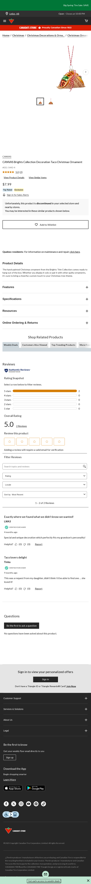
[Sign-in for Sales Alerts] (15, 194)
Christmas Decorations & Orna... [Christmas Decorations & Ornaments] (46, 35)
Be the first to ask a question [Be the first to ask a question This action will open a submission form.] (22, 625)
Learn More (9, 779)
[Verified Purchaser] (16, 527)
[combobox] (47, 494)
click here (75, 251)
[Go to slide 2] (51, 101)
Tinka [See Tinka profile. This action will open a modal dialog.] (7, 562)
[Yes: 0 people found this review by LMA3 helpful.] (19, 544)
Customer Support (45, 698)
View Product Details (14, 177)
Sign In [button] (45, 679)
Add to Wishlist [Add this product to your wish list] (45, 224)
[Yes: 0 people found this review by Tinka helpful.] (19, 588)
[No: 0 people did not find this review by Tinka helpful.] (27, 588)
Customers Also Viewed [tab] (34, 345)
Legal (45, 730)
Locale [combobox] (45, 485)
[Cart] (86, 21)
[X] (13, 803)
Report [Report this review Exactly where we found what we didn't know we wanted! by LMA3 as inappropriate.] (38, 544)
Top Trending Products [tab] (63, 345)
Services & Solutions (45, 709)
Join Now (71, 686)
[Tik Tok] (43, 803)
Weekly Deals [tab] (11, 345)
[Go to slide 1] (40, 101)
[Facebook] (6, 803)
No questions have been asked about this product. (30, 633)
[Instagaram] (21, 803)
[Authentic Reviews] (17, 370)
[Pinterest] (36, 803)
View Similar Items (38, 177)
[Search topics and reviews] (44, 466)
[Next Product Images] (86, 72)
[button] (9, 441)
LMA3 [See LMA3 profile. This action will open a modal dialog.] (7, 521)
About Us (45, 719)
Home (5, 35)
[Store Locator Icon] (6, 14)
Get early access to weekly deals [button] (44, 881)
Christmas (18, 35)
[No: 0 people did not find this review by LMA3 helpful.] (27, 544)
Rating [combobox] (45, 476)
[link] (13, 172)
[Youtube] (28, 803)
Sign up (9, 757)
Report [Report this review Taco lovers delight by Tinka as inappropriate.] (38, 588)
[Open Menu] (4, 21)
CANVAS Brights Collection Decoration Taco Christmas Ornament (42, 162)
